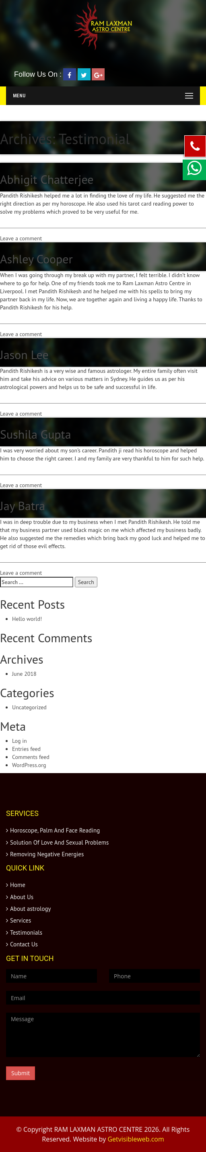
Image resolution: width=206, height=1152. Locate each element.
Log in (19, 740)
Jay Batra (22, 505)
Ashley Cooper (36, 259)
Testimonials (26, 932)
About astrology (30, 908)
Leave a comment (21, 238)
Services (20, 920)
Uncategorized (29, 707)
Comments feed (30, 757)
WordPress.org (29, 765)
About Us (21, 897)
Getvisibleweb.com (135, 1139)
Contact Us (24, 944)
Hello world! (27, 618)
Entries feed (26, 749)
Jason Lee (24, 354)
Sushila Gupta (35, 434)
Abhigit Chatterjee (47, 179)
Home (17, 885)
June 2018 (24, 673)
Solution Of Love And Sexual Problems (59, 842)
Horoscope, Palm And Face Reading (55, 830)
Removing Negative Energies (47, 854)
